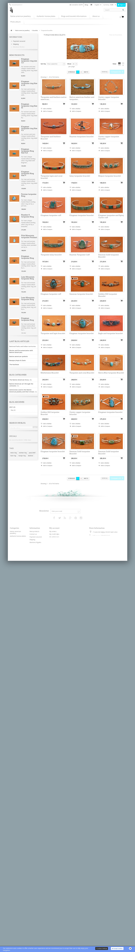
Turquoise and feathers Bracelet (51, 141)
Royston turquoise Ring (29, 600)
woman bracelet (15, 852)
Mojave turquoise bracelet (109, 180)
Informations (15, 37)
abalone (30, 846)
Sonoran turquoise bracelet (81, 298)
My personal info (55, 911)
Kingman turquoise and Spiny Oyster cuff (111, 220)
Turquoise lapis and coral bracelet (51, 181)
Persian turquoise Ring (28, 203)
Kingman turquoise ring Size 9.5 (29, 136)
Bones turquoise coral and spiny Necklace (28, 556)
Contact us (91, 5)
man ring (13, 846)
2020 (12, 791)
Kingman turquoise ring (27, 451)
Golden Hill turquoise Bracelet (107, 299)
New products (16, 63)
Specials (13, 826)
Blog (86, 5)
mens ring (13, 843)
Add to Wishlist (47, 112)
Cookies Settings (101, 948)
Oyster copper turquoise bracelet (108, 102)
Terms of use (17, 50)
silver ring (27, 849)
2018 (12, 795)
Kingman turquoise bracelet (81, 219)
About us (96, 16)
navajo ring (22, 846)
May (13, 786)
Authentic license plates (46, 16)
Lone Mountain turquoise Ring (27, 286)
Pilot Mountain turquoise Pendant (29, 245)
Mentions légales (19, 47)
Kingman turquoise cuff (51, 219)
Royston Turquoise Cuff (79, 259)
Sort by (43, 64)
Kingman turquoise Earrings (29, 410)
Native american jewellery (20, 16)
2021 (12, 783)
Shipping (16, 44)
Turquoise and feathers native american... (54, 102)
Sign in (122, 5)
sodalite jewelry (28, 852)
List (123, 64)
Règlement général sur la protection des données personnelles (37, 926)
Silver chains (14, 913)
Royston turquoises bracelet (81, 140)
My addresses (54, 908)
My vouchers (53, 914)
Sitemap (32, 930)
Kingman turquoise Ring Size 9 (27, 182)
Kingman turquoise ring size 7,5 (29, 69)
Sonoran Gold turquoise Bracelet (29, 431)
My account (54, 899)
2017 (12, 799)
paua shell (32, 843)
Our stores (17, 53)
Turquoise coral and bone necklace (29, 513)
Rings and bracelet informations (73, 16)
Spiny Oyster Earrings (26, 389)
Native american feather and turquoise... (81, 102)
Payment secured (19, 41)
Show (69, 64)
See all (12, 722)
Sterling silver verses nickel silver (37, 920)
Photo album (15, 22)
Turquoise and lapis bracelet (53, 337)
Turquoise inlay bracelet (51, 259)
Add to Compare (47, 115)
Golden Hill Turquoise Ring (27, 620)
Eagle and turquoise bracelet (110, 337)
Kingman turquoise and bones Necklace (28, 578)
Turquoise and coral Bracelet (81, 377)
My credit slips (54, 905)
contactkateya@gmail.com (106, 911)
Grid (119, 64)
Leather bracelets (16, 910)
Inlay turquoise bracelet (79, 180)
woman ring (23, 843)
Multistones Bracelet (50, 377)
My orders (52, 903)
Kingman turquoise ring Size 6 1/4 (29, 91)
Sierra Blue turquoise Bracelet (111, 377)
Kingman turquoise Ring (27, 265)
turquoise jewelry (16, 849)
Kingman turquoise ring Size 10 (29, 114)
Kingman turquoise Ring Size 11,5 (27, 159)
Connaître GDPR (76, 5)
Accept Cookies (117, 948)
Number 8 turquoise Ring (27, 224)
